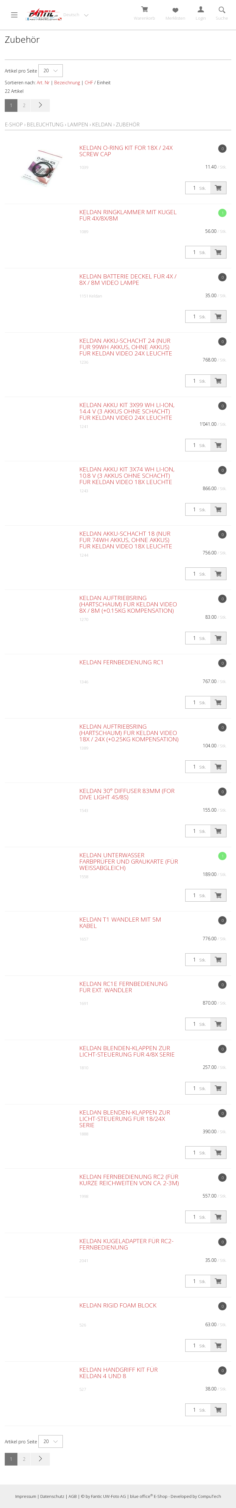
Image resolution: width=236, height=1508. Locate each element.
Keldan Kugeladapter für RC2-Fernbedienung (126, 1244)
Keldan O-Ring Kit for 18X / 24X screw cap (126, 151)
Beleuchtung (45, 124)
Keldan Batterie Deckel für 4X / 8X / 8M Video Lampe (127, 279)
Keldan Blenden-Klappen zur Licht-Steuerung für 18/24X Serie (124, 1118)
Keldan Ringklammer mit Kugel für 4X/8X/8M (128, 215)
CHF (89, 83)
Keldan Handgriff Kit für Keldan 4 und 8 (118, 1372)
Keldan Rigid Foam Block (117, 1305)
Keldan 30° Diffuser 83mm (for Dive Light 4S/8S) (126, 794)
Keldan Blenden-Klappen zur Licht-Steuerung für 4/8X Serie (127, 1051)
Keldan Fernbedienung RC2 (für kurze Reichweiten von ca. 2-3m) (129, 1180)
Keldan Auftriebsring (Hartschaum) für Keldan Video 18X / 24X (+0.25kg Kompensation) (129, 732)
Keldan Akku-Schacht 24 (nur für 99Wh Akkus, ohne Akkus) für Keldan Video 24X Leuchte (125, 346)
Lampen (77, 124)
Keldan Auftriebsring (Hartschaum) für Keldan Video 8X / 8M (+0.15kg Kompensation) (128, 604)
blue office (141, 1496)
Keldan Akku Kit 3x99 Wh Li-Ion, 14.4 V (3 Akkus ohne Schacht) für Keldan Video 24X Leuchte (126, 411)
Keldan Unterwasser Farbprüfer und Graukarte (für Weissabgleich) (128, 861)
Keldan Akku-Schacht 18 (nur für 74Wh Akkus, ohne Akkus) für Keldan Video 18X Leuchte (125, 539)
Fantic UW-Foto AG (108, 1496)
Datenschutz (52, 1496)
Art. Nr (43, 83)
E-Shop (14, 124)
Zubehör (128, 124)
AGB (73, 1496)
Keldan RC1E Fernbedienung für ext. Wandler (123, 987)
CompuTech (209, 1496)
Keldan (102, 124)
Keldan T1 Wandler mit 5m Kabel (120, 922)
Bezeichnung (67, 83)
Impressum (25, 1496)
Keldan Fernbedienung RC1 (121, 662)
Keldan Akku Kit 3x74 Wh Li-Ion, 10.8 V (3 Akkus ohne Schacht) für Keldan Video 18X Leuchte (126, 475)
